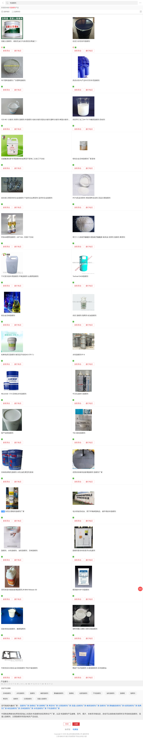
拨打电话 (17, 51)
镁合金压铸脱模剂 (8, 315)
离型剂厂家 (53, 705)
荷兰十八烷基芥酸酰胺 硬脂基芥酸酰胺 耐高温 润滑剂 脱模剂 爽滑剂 (99, 237)
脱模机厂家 (34, 705)
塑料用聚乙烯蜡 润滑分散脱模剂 (85, 629)
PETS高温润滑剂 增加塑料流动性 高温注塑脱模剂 (91, 198)
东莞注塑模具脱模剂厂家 (14, 511)
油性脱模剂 (110, 693)
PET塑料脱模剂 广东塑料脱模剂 (13, 80)
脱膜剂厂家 (24, 705)
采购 (140, 589)
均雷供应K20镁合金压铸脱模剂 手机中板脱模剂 (19, 668)
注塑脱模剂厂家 (64, 705)
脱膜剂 (32, 693)
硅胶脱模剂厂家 (130, 705)
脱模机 (71, 693)
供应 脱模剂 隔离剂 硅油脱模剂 (84, 315)
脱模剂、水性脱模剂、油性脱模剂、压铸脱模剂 (19, 551)
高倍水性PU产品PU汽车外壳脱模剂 (86, 80)
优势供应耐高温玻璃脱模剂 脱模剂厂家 (88, 472)
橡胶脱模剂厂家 (93, 705)
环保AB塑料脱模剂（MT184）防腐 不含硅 (17, 237)
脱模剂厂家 (104, 705)
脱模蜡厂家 (43, 705)
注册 (76, 724)
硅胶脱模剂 (83, 693)
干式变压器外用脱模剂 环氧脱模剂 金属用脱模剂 (19, 276)
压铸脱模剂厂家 (27, 708)
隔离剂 (133, 693)
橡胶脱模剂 (44, 693)
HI (17, 684)
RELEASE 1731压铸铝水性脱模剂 (13, 394)
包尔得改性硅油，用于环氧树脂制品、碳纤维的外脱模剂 (94, 511)
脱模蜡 (122, 693)
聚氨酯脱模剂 (58, 693)
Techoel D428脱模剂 (80, 276)
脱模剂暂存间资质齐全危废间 (84, 551)
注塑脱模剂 (28, 699)
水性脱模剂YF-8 (79, 355)
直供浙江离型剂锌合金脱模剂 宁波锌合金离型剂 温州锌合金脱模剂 (26, 198)
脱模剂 (15, 699)
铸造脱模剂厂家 (13, 708)
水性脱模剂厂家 (40, 708)
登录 (67, 724)
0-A (2, 684)
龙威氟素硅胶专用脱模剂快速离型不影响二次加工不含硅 (23, 159)
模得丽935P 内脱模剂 (81, 590)
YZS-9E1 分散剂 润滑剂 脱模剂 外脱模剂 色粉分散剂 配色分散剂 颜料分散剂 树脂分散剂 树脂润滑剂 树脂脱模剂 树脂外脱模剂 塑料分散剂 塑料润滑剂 (58, 120)
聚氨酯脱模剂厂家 (116, 705)
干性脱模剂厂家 (53, 708)
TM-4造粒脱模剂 (79, 433)
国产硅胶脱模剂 (7, 433)
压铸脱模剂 (7, 693)
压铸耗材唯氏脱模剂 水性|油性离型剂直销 (17, 472)
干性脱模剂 (97, 693)
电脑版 (75, 729)
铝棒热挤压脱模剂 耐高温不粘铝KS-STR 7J (17, 355)
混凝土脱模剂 (42, 699)
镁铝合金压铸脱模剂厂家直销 (84, 159)
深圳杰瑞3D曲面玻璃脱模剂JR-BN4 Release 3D (19, 590)
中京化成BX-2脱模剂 (80, 394)
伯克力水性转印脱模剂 (81, 41)
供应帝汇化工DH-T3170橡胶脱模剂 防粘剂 (89, 120)
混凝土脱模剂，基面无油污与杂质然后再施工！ (19, 41)
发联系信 (6, 51)
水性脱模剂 (20, 693)
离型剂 (5, 699)
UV (43, 684)
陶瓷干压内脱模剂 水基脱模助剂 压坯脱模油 (89, 668)
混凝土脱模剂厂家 (79, 705)
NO (29, 684)
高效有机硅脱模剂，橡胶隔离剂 (13, 629)
